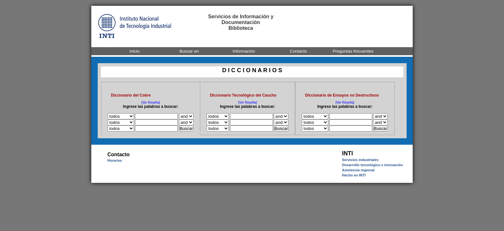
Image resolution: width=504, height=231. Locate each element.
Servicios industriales (360, 160)
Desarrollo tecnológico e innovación (372, 165)
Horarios (114, 160)
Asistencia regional (358, 170)
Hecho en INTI (353, 175)
